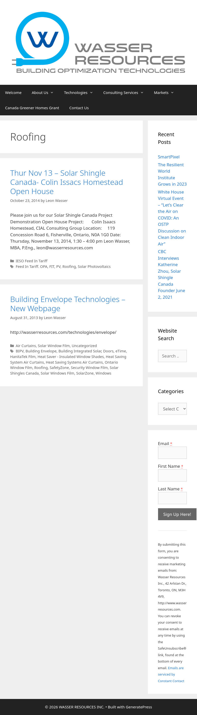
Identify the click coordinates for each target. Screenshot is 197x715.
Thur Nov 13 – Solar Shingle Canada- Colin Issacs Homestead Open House (66, 182)
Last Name (170, 489)
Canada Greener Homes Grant (32, 107)
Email (165, 443)
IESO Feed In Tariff (31, 260)
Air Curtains (26, 345)
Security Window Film (89, 367)
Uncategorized (84, 345)
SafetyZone (59, 367)
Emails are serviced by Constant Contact (171, 674)
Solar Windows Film (57, 373)
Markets (166, 92)
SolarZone (85, 373)
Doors (108, 351)
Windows (103, 373)
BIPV (20, 351)
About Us (45, 92)
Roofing (69, 266)
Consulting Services (126, 92)
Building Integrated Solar (80, 351)
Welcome (13, 92)
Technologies (81, 92)
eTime (121, 351)
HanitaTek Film (23, 356)
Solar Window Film (54, 345)
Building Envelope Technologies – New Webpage (67, 303)
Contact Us (79, 107)
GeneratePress (139, 706)
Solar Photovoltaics (94, 266)
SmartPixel (169, 157)
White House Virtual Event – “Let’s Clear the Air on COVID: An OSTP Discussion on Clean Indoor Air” (172, 218)
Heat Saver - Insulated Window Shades (70, 356)
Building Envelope (41, 351)
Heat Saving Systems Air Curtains (74, 362)
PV (58, 266)
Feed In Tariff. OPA (31, 266)
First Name (170, 466)
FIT (51, 266)
